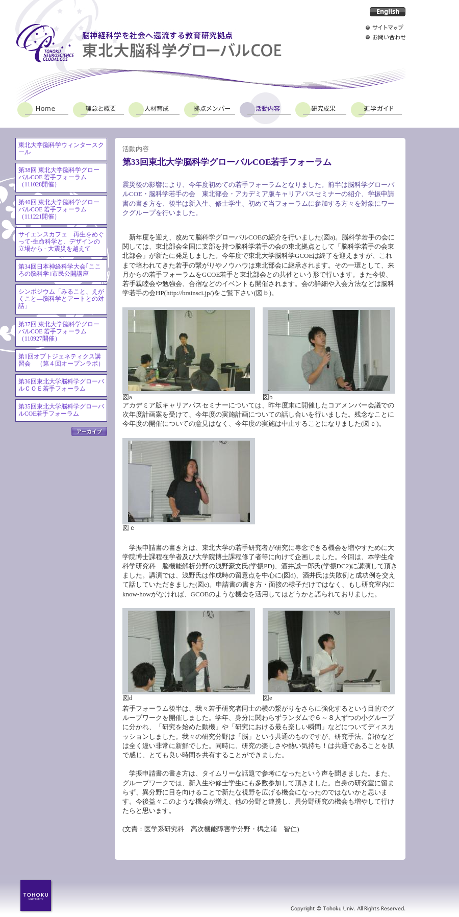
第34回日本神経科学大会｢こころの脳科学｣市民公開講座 (59, 270)
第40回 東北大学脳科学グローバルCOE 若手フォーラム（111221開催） (58, 209)
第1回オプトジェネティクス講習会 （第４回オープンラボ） (61, 360)
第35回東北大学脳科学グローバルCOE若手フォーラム (61, 410)
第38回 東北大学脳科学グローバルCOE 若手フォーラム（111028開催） (58, 177)
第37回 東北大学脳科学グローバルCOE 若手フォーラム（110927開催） (58, 331)
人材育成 (154, 108)
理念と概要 (98, 108)
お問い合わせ (385, 37)
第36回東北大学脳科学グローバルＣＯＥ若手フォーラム (61, 385)
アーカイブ (89, 431)
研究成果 (320, 108)
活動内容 (265, 108)
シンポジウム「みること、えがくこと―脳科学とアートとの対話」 (61, 298)
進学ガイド (376, 108)
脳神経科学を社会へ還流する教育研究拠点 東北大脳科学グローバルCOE (148, 43)
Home (42, 108)
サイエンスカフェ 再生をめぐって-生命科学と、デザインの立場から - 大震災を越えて (61, 241)
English (387, 11)
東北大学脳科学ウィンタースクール (61, 149)
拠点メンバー (209, 108)
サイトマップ (385, 27)
